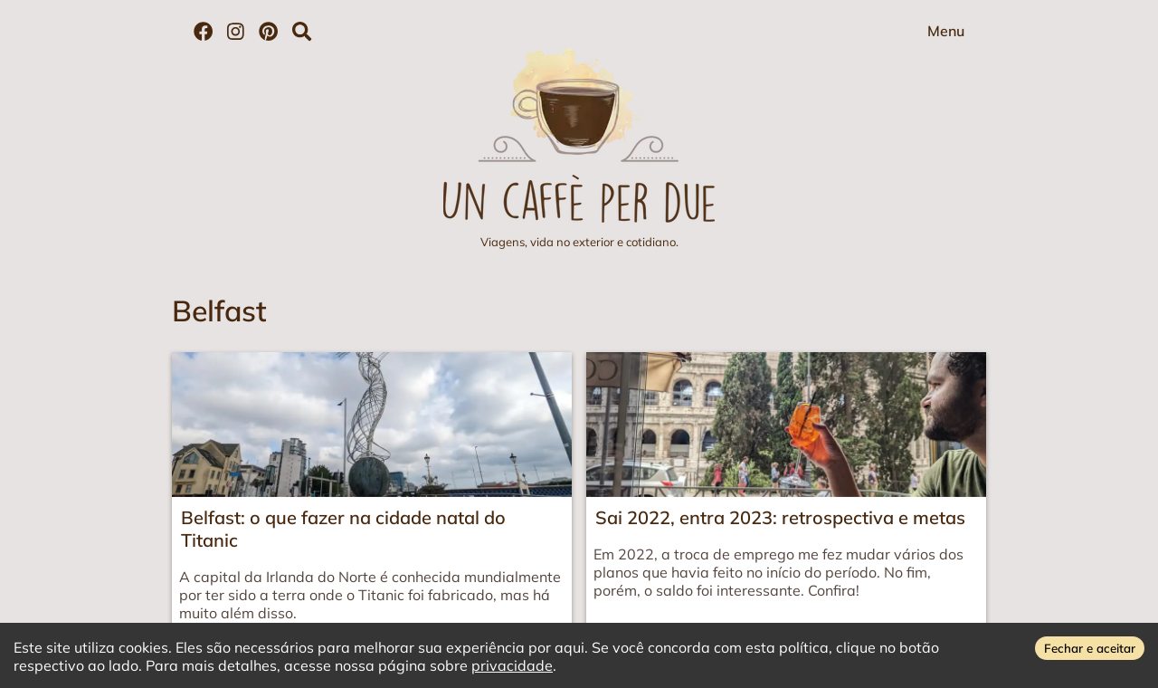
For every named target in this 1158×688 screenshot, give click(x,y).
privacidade (512, 665)
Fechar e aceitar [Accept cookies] (1089, 648)
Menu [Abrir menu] (945, 31)
